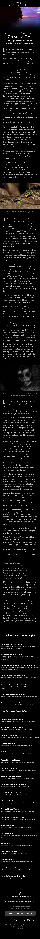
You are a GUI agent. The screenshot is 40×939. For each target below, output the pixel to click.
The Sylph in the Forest (8, 868)
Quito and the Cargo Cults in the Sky (12, 727)
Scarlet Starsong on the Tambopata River (14, 711)
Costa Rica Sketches (7, 860)
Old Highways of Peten (8, 825)
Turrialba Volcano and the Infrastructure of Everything (18, 665)
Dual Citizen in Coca (7, 752)
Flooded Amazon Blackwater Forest (12, 719)
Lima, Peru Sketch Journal (9, 851)
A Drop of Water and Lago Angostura (12, 654)
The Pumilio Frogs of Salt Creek (11, 768)
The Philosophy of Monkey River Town (13, 817)
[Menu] (37, 4)
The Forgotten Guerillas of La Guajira (13, 675)
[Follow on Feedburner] (15, 920)
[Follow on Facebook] (11, 920)
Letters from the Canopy (8, 801)
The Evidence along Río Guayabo (11, 644)
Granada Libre (5, 843)
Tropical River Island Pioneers (10, 760)
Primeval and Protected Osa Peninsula (13, 703)
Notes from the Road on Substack (20, 913)
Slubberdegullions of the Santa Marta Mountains (16, 685)
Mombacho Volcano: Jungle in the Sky (13, 876)
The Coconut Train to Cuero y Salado (12, 793)
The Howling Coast (7, 834)
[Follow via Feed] (7, 920)
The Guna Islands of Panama (10, 809)
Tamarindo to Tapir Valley (9, 735)
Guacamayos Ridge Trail (8, 744)
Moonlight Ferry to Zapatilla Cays (11, 776)
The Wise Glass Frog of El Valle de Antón (14, 784)
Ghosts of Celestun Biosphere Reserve (13, 695)
